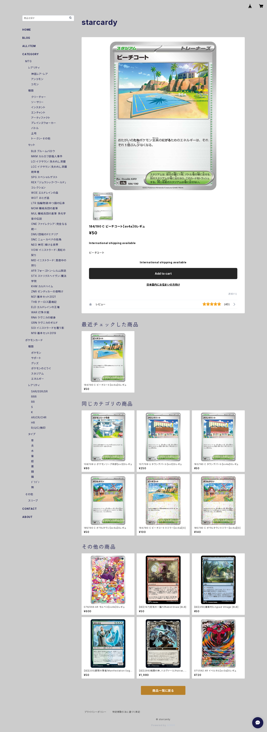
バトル (35, 128)
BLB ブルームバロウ (43, 151)
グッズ (34, 363)
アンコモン (37, 79)
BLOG (26, 37)
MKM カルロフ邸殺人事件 (46, 156)
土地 (34, 133)
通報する (232, 293)
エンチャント (38, 112)
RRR (34, 396)
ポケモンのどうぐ (41, 368)
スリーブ (33, 500)
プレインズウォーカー (43, 122)
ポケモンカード (34, 340)
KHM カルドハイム (42, 286)
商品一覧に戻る (163, 690)
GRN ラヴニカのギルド (44, 322)
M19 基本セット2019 (43, 333)
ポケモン (36, 352)
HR (33, 422)
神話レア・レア (39, 73)
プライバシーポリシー (95, 711)
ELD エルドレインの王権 (45, 307)
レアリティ (34, 67)
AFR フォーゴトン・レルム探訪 (48, 270)
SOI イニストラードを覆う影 (47, 327)
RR (33, 401)
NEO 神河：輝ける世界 (44, 244)
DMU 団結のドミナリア (44, 234)
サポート (36, 358)
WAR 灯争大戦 (40, 312)
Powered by (163, 725)
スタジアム (37, 373)
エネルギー (37, 378)
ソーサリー (37, 102)
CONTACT (29, 508)
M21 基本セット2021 (43, 296)
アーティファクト (40, 117)
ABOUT (27, 516)
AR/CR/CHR (39, 417)
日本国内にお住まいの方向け (163, 284)
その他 (29, 494)
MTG (28, 61)
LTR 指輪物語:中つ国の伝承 (48, 203)
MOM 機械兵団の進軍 (44, 208)
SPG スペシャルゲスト (44, 177)
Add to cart (163, 273)
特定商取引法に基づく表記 (126, 711)
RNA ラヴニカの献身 (43, 317)
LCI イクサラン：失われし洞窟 (48, 161)
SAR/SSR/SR (39, 391)
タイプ (31, 434)
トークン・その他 (40, 138)
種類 (31, 90)
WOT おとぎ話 (40, 197)
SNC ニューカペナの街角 (46, 239)
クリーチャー (38, 96)
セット (31, 144)
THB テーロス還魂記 (44, 301)
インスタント (38, 107)
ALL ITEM (29, 46)
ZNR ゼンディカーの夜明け (47, 291)
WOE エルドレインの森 (44, 192)
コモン (35, 84)
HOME (26, 29)
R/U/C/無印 (38, 427)
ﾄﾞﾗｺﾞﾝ (35, 482)
